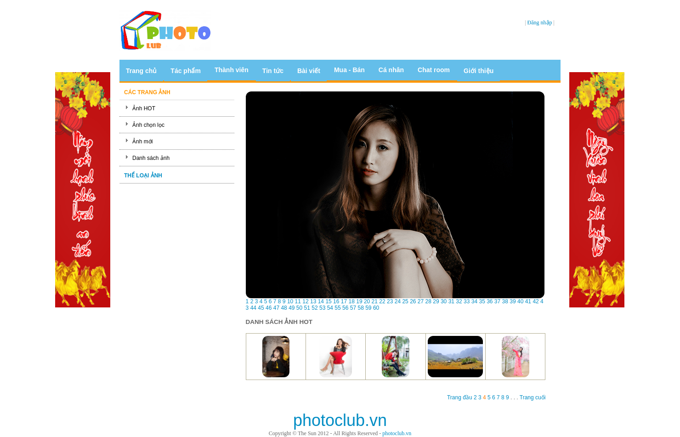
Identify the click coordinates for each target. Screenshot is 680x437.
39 (513, 301)
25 (405, 301)
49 (292, 308)
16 (336, 301)
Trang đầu (460, 397)
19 (359, 301)
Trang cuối (532, 397)
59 (368, 308)
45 (261, 308)
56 (345, 308)
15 (328, 301)
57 (353, 308)
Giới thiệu (478, 70)
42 (535, 301)
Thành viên (232, 70)
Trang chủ (141, 70)
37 (497, 301)
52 (314, 308)
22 (382, 301)
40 (520, 301)
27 (421, 301)
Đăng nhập (539, 22)
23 (390, 301)
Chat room (434, 70)
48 (284, 308)
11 (298, 301)
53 (322, 308)
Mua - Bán (349, 70)
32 (459, 301)
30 (444, 301)
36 (490, 301)
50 (299, 308)
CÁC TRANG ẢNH (147, 92)
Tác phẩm (185, 70)
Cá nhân (391, 70)
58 (360, 308)
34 (474, 301)
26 (413, 301)
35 (482, 301)
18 (352, 301)
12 (305, 301)
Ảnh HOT (143, 108)
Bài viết (308, 70)
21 (375, 301)
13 (313, 301)
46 (269, 308)
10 (290, 301)
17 (344, 301)
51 (307, 308)
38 (505, 301)
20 (367, 301)
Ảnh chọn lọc (148, 125)
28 (428, 301)
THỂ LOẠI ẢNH (143, 175)
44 (253, 308)
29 (436, 301)
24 (398, 301)
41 (528, 301)
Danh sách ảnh (151, 158)
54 (330, 308)
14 (321, 301)
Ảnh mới (142, 141)
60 (376, 308)
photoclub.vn (396, 433)
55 (337, 308)
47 (276, 308)
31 (451, 301)
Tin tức (272, 70)
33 (467, 301)
